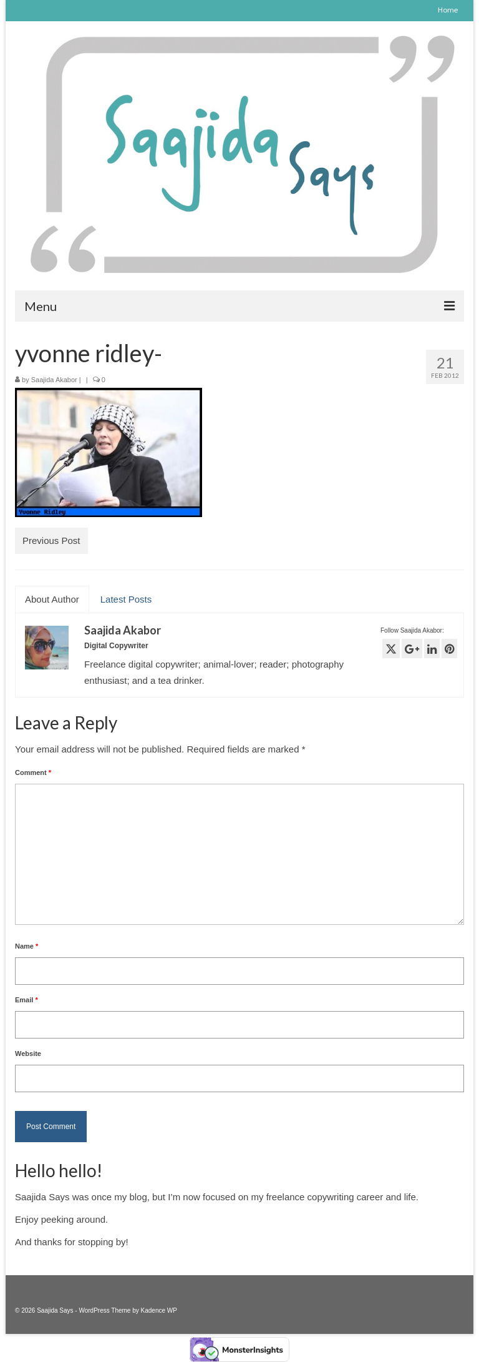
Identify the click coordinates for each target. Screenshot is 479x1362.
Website (28, 1053)
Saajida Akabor (54, 379)
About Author (52, 599)
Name (26, 946)
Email (26, 1000)
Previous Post (51, 540)
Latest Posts (126, 599)
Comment (33, 772)
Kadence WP (159, 1310)
